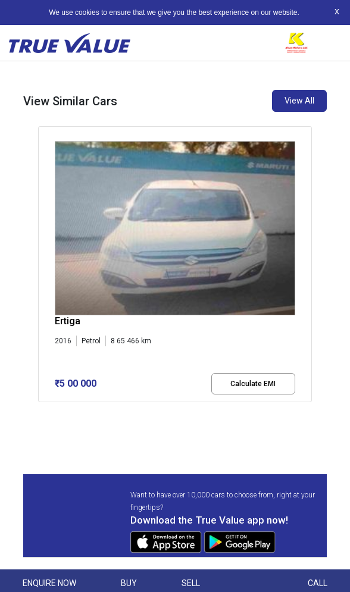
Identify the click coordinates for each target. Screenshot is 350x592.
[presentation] (44, 273)
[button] (41, 412)
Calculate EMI (253, 384)
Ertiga (67, 321)
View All (299, 100)
